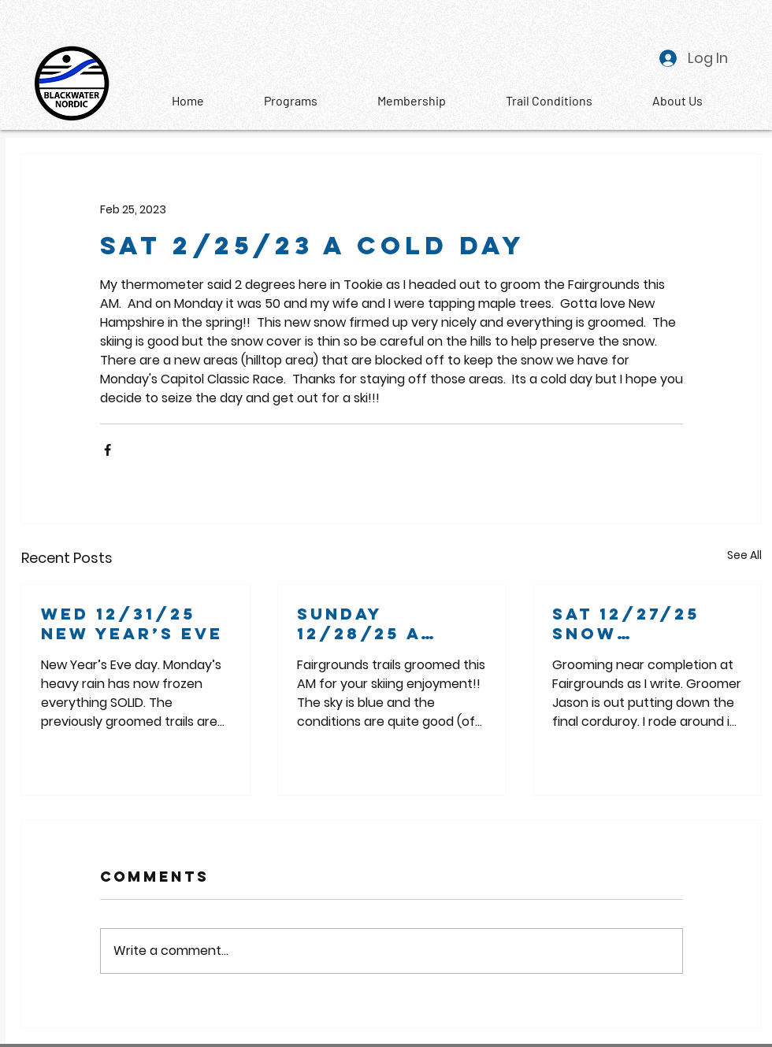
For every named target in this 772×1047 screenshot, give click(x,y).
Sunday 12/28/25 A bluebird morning (359, 623)
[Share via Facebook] (107, 449)
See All (744, 555)
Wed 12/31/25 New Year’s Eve (132, 623)
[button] (677, 100)
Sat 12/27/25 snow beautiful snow (626, 623)
